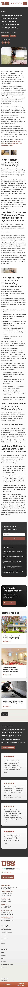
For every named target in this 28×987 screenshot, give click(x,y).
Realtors (3, 961)
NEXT (14, 538)
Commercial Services (6, 932)
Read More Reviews (8, 748)
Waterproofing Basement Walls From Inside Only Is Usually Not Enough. (11, 143)
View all (5, 714)
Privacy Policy (4, 978)
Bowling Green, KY (7, 917)
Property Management (7, 964)
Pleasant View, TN (7, 911)
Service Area (4, 938)
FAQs (2, 958)
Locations (3, 935)
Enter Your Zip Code (7, 532)
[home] (5, 3)
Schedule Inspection (21, 984)
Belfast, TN (4, 904)
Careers (3, 943)
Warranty (3, 955)
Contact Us (4, 967)
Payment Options (9, 603)
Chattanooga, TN (7, 892)
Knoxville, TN (5, 898)
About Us (3, 941)
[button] (25, 3)
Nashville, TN (5, 885)
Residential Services (6, 929)
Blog (2, 952)
